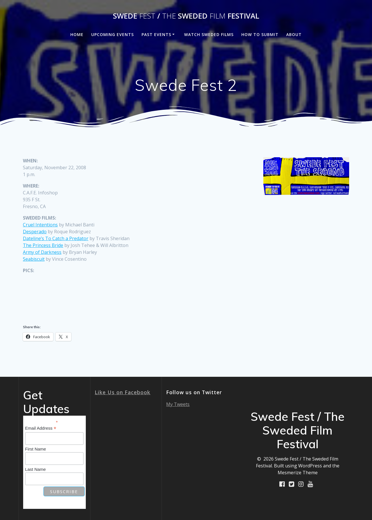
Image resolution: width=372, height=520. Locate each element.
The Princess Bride (43, 245)
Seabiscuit (34, 259)
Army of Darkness (42, 252)
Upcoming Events (112, 34)
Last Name (35, 469)
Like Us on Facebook (122, 392)
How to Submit (259, 34)
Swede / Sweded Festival (186, 16)
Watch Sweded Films (209, 34)
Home (76, 34)
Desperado (35, 231)
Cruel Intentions (40, 225)
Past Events (156, 34)
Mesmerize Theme (298, 472)
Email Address (40, 428)
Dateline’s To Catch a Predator (55, 238)
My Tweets (178, 404)
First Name (35, 449)
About (294, 34)
